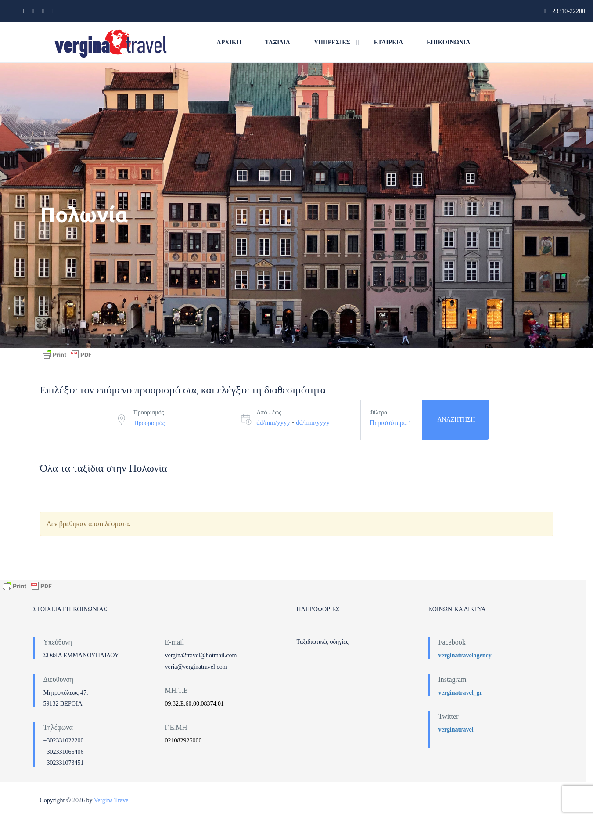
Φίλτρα (379, 412)
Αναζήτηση (456, 419)
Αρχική (229, 42)
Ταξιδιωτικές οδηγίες (323, 641)
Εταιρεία (388, 42)
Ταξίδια (277, 42)
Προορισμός (148, 412)
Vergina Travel (112, 800)
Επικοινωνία (448, 42)
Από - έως (268, 412)
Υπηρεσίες (332, 42)
